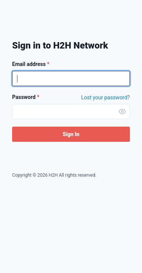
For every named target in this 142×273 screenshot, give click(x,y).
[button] (122, 111)
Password (25, 97)
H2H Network (32, 18)
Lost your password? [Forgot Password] (105, 97)
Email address (30, 64)
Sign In (70, 134)
